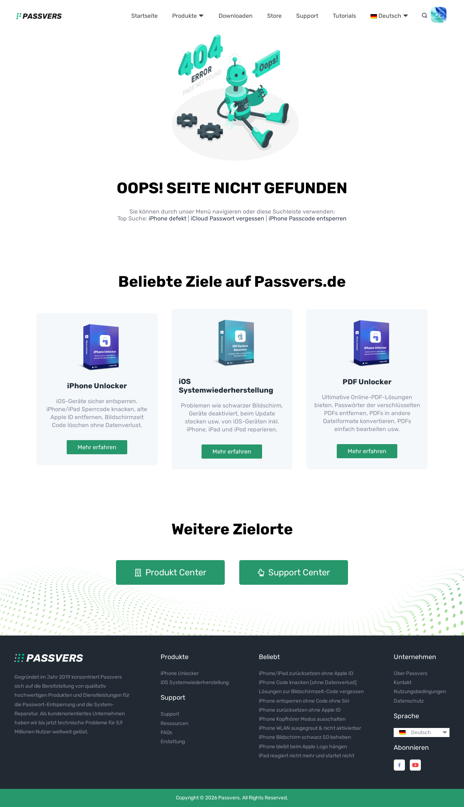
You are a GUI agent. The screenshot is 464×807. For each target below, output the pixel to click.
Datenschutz (409, 701)
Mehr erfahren (97, 447)
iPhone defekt (168, 218)
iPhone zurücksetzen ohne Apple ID (300, 710)
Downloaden (236, 15)
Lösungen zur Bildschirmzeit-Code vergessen (311, 691)
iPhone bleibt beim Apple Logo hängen (303, 747)
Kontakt (402, 682)
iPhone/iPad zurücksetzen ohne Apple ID (306, 673)
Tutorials (344, 15)
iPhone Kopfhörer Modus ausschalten (302, 719)
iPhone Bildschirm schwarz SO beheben (305, 737)
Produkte (188, 15)
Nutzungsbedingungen (420, 691)
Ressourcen (174, 723)
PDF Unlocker (367, 381)
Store (274, 15)
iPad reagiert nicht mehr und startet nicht (306, 756)
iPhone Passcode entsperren (308, 218)
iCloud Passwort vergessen (227, 218)
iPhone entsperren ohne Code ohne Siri (304, 701)
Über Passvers (410, 673)
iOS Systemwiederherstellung (226, 385)
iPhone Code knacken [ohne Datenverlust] (308, 682)
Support (307, 15)
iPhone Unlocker (97, 385)
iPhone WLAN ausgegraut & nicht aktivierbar (310, 728)
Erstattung (173, 741)
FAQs (166, 732)
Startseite (144, 15)
